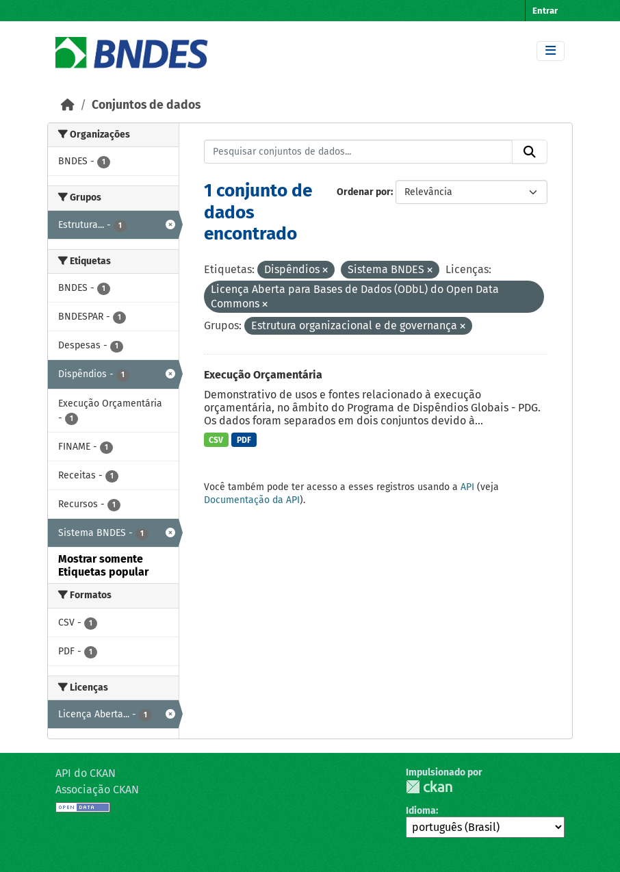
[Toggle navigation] (551, 51)
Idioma (421, 811)
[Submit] (529, 152)
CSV (216, 440)
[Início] (68, 105)
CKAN (429, 787)
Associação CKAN (97, 789)
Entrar (545, 10)
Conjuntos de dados (146, 105)
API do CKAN (85, 773)
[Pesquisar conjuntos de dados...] (358, 152)
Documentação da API (252, 500)
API (467, 487)
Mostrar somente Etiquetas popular (103, 565)
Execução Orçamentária (263, 374)
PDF (244, 440)
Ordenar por (364, 192)
